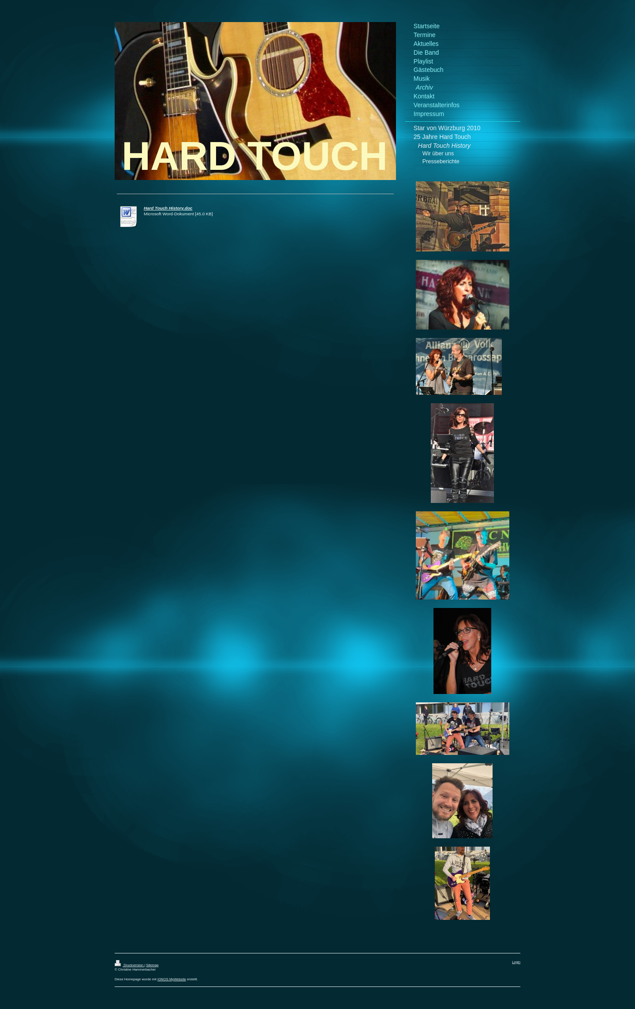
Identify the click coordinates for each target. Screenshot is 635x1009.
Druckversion (129, 965)
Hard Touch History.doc (168, 208)
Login (516, 962)
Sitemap (152, 965)
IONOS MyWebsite (171, 979)
